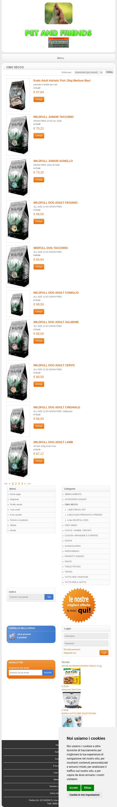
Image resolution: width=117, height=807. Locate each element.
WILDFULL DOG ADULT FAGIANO (56, 202)
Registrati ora (70, 653)
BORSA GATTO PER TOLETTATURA (79, 713)
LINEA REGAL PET (76, 509)
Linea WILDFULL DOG (77, 520)
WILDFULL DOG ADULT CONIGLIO (56, 292)
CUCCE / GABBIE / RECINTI (78, 530)
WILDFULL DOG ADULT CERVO (54, 365)
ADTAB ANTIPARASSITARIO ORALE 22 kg (82, 666)
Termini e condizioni (19, 520)
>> (29, 483)
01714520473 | (47, 800)
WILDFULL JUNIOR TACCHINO (54, 116)
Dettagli (38, 99)
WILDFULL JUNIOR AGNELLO (53, 161)
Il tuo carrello (16, 515)
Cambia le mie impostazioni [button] (84, 794)
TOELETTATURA (73, 566)
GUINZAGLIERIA (73, 546)
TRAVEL (69, 572)
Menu (60, 58)
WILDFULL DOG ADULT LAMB (53, 442)
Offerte (13, 525)
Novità (13, 530)
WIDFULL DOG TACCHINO (51, 248)
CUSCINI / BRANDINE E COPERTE (81, 535)
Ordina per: (67, 72)
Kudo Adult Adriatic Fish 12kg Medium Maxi (62, 80)
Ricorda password (72, 649)
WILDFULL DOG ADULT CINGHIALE (57, 407)
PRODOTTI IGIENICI (74, 556)
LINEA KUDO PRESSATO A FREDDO (84, 515)
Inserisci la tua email (19, 668)
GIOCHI (68, 541)
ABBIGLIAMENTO (73, 494)
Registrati (14, 499)
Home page (15, 494)
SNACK (68, 561)
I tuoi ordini (15, 509)
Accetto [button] (74, 787)
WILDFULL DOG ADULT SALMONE (56, 322)
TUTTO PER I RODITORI (76, 577)
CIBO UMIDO (71, 525)
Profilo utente (16, 504)
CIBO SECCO (71, 504)
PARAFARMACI (72, 551)
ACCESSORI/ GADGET (76, 499)
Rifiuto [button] (87, 787)
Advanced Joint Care (71, 689)
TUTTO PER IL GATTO (75, 582)
